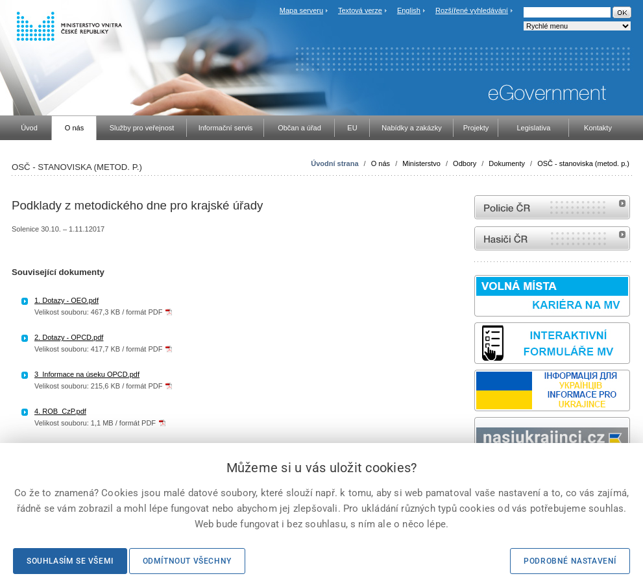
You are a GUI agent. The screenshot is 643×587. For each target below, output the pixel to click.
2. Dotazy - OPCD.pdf (68, 337)
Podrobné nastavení (570, 561)
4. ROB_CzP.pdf (60, 411)
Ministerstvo (421, 163)
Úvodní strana (334, 163)
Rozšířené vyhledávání (471, 10)
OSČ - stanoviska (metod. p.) (583, 163)
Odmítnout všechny (187, 561)
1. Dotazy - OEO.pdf (66, 300)
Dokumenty (507, 163)
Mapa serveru (301, 10)
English (408, 10)
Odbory (464, 163)
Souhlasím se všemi (70, 561)
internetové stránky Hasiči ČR (552, 238)
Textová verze (360, 10)
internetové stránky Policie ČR (552, 207)
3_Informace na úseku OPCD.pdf (87, 374)
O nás (380, 163)
